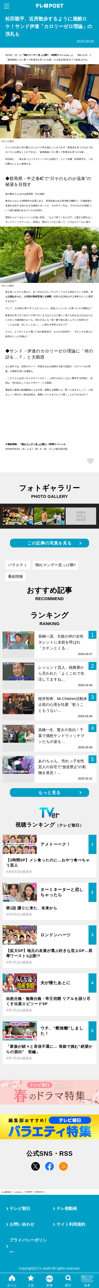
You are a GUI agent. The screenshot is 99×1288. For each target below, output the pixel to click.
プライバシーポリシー (28, 1246)
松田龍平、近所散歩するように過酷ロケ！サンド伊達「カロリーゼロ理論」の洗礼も (38, 1192)
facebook (49, 1166)
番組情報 (15, 576)
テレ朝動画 (67, 1208)
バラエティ (17, 565)
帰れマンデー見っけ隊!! (33, 444)
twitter (35, 1166)
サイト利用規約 (71, 1224)
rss (63, 1166)
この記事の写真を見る (49, 543)
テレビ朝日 (20, 1208)
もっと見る (49, 792)
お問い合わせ (22, 1224)
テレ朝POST (50, 6)
